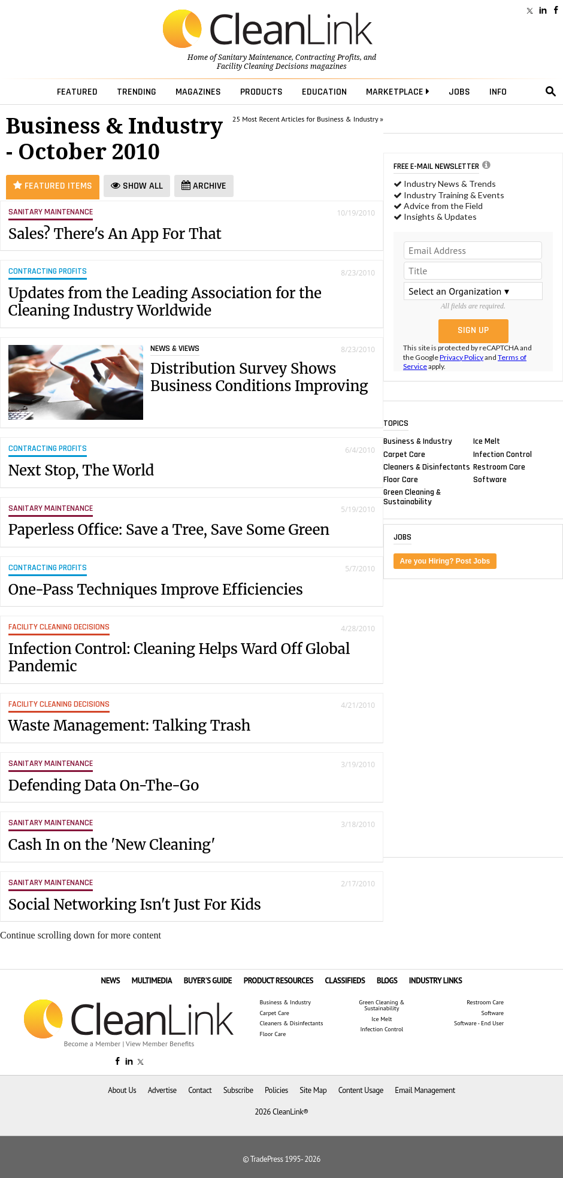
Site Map (312, 1090)
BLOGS (387, 981)
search (551, 91)
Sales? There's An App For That (115, 234)
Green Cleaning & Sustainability (412, 497)
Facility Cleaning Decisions (262, 66)
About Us (122, 1090)
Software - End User (479, 1023)
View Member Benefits (160, 1043)
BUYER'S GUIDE (208, 981)
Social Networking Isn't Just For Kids (134, 904)
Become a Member (91, 1043)
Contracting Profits (327, 57)
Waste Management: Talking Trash (129, 725)
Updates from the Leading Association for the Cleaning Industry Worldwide (165, 302)
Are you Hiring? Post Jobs (445, 561)
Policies (276, 1090)
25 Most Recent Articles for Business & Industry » (307, 118)
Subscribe (238, 1090)
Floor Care (400, 479)
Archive (203, 186)
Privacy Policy (461, 357)
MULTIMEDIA (152, 981)
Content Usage (360, 1090)
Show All (137, 186)
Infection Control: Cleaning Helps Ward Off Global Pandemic (179, 658)
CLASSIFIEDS (345, 981)
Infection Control (502, 454)
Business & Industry (417, 441)
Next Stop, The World (81, 470)
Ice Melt (486, 441)
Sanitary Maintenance (255, 57)
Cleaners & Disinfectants (426, 466)
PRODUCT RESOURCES (278, 981)
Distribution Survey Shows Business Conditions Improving (259, 377)
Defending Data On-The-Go (103, 785)
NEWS (110, 981)
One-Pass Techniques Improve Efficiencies (155, 589)
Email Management (425, 1090)
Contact (199, 1090)
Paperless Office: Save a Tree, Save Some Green (168, 529)
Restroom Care (499, 466)
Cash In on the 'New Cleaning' (112, 844)
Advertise (162, 1090)
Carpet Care (404, 454)
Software (490, 479)
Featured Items (52, 186)
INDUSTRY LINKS (435, 981)
